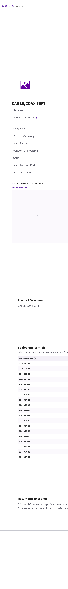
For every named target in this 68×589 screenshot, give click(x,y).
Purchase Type (22, 172)
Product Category (23, 136)
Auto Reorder (37, 183)
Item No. (18, 110)
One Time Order (21, 183)
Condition (19, 129)
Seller (16, 158)
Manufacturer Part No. (26, 165)
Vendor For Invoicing (25, 150)
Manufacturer (21, 143)
